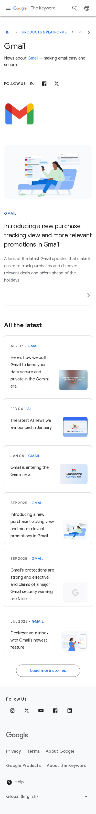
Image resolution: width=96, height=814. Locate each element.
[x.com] (56, 83)
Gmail (33, 58)
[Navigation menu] (8, 8)
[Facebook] (44, 83)
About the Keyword (67, 765)
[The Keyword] (7, 32)
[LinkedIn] (69, 710)
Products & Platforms (44, 32)
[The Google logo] (17, 735)
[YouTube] (41, 710)
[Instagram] (12, 710)
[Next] (89, 32)
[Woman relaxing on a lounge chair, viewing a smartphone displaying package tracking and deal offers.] (48, 172)
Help (15, 782)
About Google (60, 751)
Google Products (23, 765)
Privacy (13, 751)
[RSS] (32, 83)
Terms (33, 751)
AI (29, 408)
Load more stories (48, 670)
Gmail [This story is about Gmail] (10, 213)
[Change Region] (47, 796)
